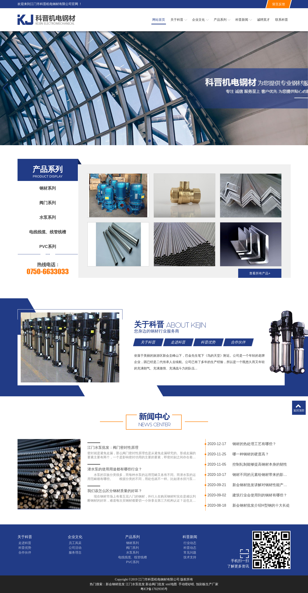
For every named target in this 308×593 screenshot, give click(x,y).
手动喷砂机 (186, 584)
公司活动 (75, 547)
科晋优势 (24, 547)
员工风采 (75, 543)
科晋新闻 (190, 537)
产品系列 (132, 537)
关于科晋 (25, 537)
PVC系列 (47, 246)
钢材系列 (47, 188)
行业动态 (189, 543)
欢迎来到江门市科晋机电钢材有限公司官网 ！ (50, 4)
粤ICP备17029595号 (154, 589)
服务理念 (75, 552)
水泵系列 (47, 217)
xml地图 (171, 584)
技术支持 (189, 557)
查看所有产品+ (259, 273)
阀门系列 (47, 203)
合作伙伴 (24, 552)
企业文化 (75, 537)
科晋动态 (189, 547)
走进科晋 (24, 543)
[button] (149, 140)
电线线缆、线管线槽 (47, 232)
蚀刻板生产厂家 (207, 584)
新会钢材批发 (115, 584)
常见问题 (189, 552)
